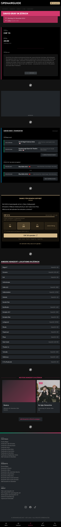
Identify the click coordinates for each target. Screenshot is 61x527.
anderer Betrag (51, 225)
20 (23, 226)
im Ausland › (49, 154)
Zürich (18, 9)
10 (10, 226)
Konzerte (12, 9)
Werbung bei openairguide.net (9, 495)
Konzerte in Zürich (6, 468)
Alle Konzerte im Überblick (8, 481)
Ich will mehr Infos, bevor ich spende (30, 244)
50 (37, 226)
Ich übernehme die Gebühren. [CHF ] (16, 231)
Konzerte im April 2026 (7, 474)
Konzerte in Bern (5, 470)
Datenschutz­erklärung (7, 496)
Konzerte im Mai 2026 (7, 476)
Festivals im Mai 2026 (7, 449)
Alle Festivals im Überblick (8, 457)
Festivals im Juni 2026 (7, 451)
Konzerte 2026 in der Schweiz (9, 479)
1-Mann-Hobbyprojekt (28, 204)
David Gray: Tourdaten (13, 131)
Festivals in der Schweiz (8, 443)
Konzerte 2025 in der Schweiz (9, 478)
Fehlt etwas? (55, 130)
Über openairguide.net (7, 491)
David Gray (30, 9)
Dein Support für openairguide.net (11, 493)
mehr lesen (30, 73)
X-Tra (23, 9)
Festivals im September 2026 (9, 455)
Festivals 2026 (5, 447)
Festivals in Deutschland (8, 445)
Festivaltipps (4, 442)
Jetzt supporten (55, 3)
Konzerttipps (4, 466)
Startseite (5, 9)
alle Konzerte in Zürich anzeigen (30, 419)
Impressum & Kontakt (7, 498)
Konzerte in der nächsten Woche (10, 472)
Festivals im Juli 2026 (7, 453)
